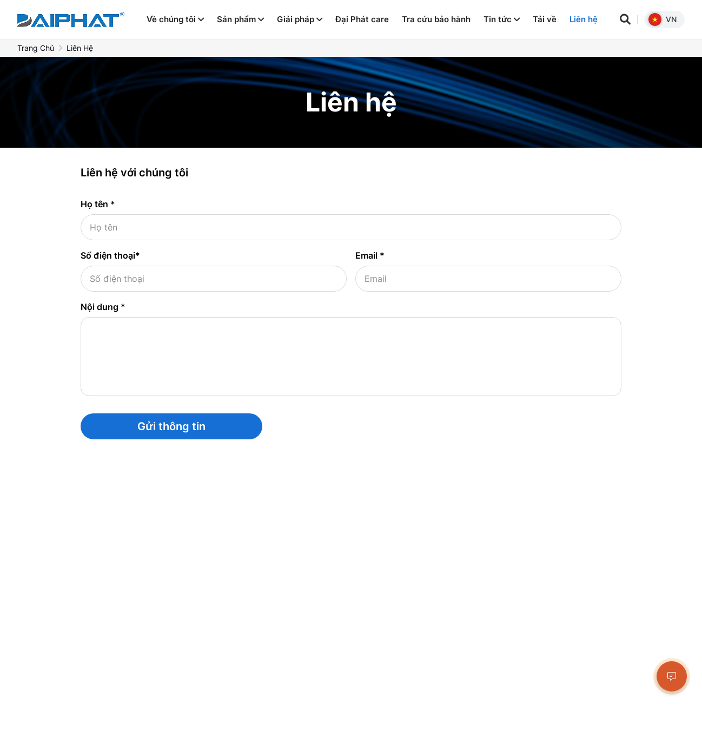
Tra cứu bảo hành (436, 19)
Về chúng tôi (175, 19)
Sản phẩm (240, 19)
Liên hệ (583, 19)
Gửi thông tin (171, 426)
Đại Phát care (362, 19)
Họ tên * (98, 204)
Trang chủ (35, 47)
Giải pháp (299, 19)
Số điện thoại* (110, 255)
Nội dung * (103, 306)
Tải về (545, 19)
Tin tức (502, 19)
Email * (370, 255)
